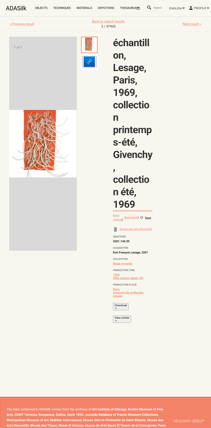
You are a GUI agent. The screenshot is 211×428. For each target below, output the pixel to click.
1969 (116, 275)
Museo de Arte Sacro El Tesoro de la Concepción (121, 425)
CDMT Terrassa (25, 415)
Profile (199, 8)
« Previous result (22, 24)
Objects (41, 8)
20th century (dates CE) (128, 278)
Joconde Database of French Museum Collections (121, 415)
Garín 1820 (75, 415)
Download (121, 307)
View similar (122, 319)
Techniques (62, 8)
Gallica (61, 415)
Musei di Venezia (71, 425)
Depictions (106, 8)
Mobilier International (66, 420)
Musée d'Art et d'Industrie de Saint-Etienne (114, 420)
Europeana (46, 415)
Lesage (117, 296)
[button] (89, 45)
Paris (116, 289)
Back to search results (108, 21)
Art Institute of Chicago (109, 409)
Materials (84, 8)
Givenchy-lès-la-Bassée (128, 292)
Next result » (192, 24)
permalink (131, 217)
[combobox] (159, 7)
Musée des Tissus (43, 425)
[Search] (149, 7)
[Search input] (159, 7)
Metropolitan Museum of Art (28, 420)
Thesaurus (130, 8)
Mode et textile (122, 263)
